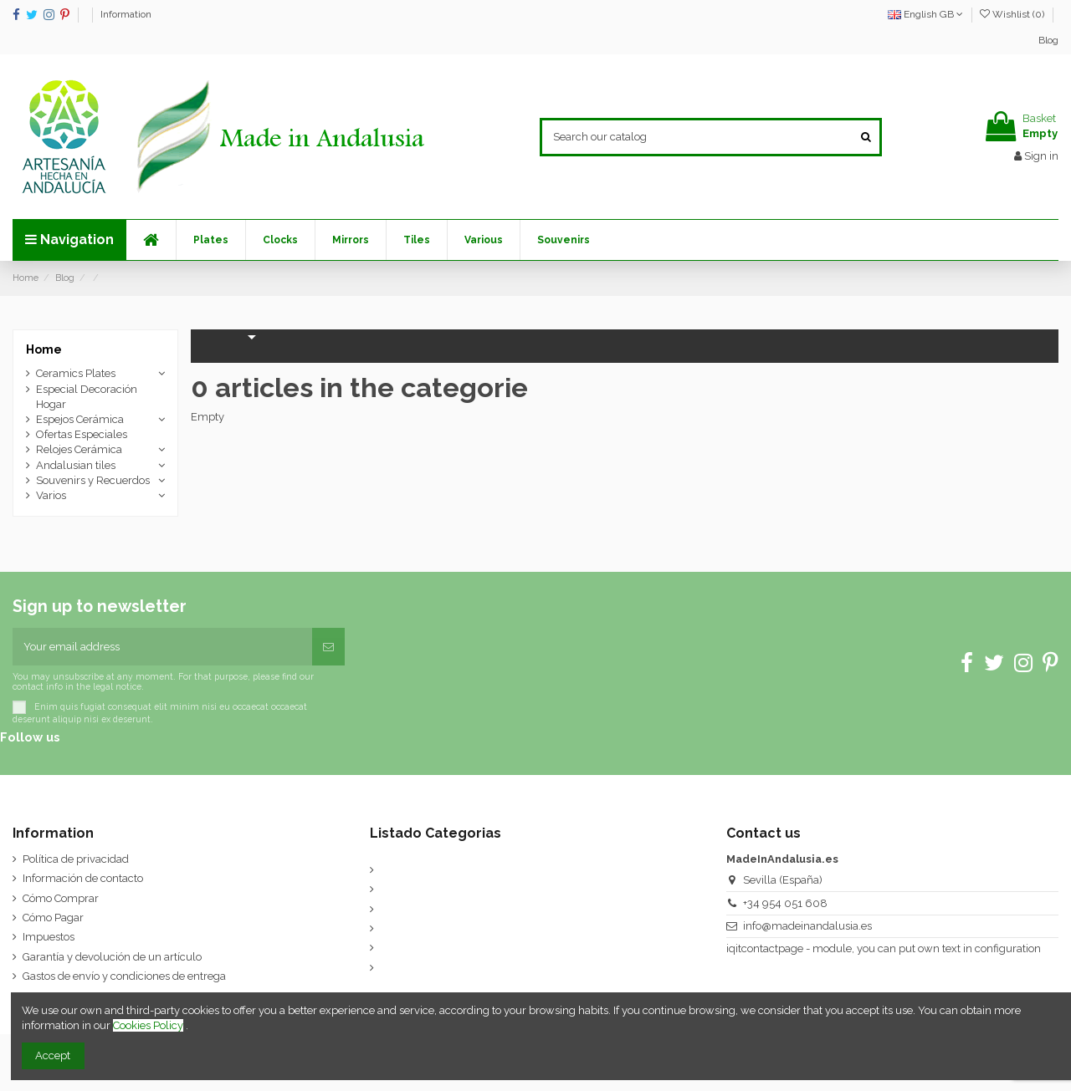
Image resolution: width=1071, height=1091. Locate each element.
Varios (51, 495)
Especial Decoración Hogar (86, 396)
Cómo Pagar (53, 917)
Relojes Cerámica (79, 449)
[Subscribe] (328, 647)
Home (44, 349)
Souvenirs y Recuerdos (93, 480)
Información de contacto (83, 878)
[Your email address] (162, 647)
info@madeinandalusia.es (807, 926)
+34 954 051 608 (785, 903)
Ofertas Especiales (81, 434)
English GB (925, 14)
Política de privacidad (76, 859)
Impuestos (48, 936)
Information (125, 14)
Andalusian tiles (75, 465)
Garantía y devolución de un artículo (112, 957)
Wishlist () (1013, 14)
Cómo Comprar (61, 898)
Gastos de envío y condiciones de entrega (124, 976)
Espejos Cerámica (80, 419)
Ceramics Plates (75, 373)
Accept (52, 1055)
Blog (1048, 40)
